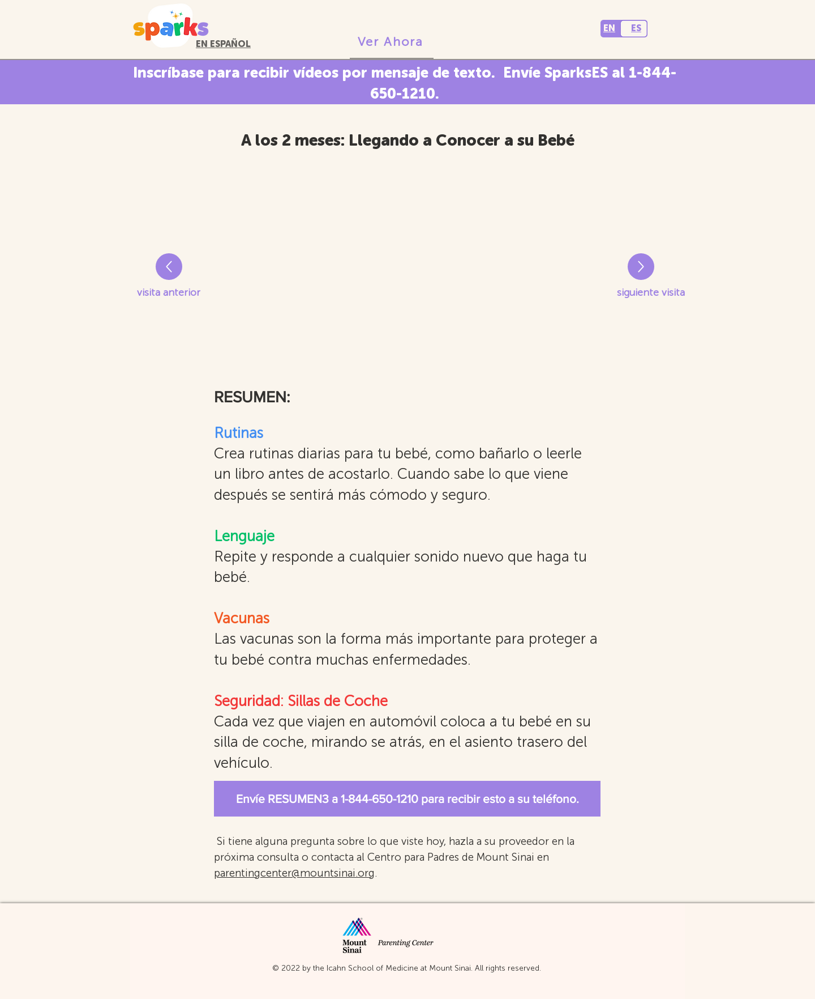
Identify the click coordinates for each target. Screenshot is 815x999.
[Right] (169, 266)
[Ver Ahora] (392, 42)
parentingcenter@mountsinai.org (294, 872)
